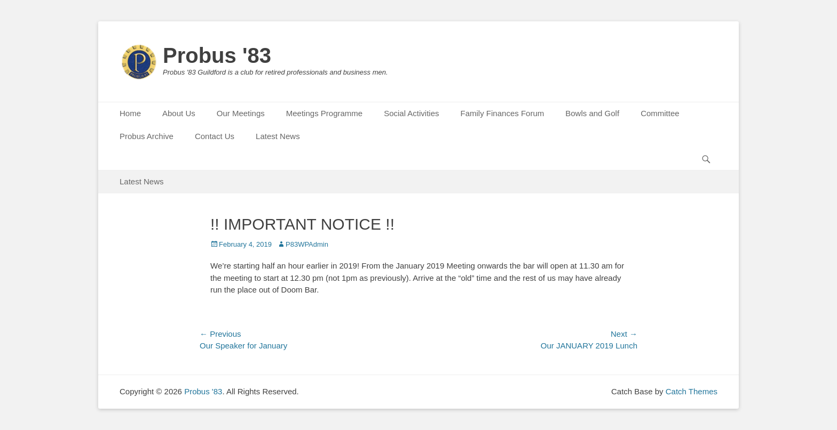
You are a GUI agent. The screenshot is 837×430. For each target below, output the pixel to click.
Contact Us (214, 136)
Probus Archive (146, 136)
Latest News (278, 136)
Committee (660, 113)
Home (130, 113)
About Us (178, 113)
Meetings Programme (324, 113)
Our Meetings (241, 113)
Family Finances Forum (502, 113)
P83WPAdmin (307, 244)
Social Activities (411, 113)
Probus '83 (217, 55)
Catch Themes (691, 391)
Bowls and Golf (592, 113)
